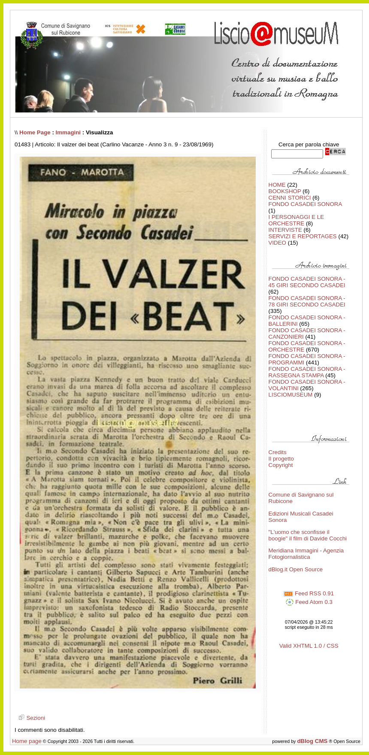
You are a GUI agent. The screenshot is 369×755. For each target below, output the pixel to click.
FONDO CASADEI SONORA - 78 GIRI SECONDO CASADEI (307, 301)
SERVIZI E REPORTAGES (303, 236)
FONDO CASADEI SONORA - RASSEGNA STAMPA (307, 372)
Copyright (281, 465)
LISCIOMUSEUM (291, 394)
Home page (27, 741)
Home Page (35, 132)
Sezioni (30, 718)
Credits (278, 452)
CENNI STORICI (290, 197)
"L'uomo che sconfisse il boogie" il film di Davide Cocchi (308, 535)
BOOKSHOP (285, 191)
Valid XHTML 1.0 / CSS (309, 646)
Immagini (68, 132)
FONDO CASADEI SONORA (305, 204)
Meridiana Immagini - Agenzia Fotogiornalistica (306, 553)
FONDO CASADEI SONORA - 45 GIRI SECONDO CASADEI (307, 282)
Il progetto (281, 458)
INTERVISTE (285, 230)
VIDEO (277, 243)
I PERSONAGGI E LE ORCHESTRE (296, 220)
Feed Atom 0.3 (309, 602)
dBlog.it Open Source (296, 569)
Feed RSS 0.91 (309, 593)
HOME (277, 185)
